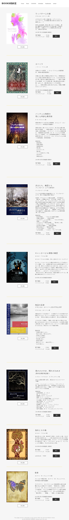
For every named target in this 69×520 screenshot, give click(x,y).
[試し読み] (23, 47)
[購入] (56, 36)
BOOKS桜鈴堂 (9, 3)
